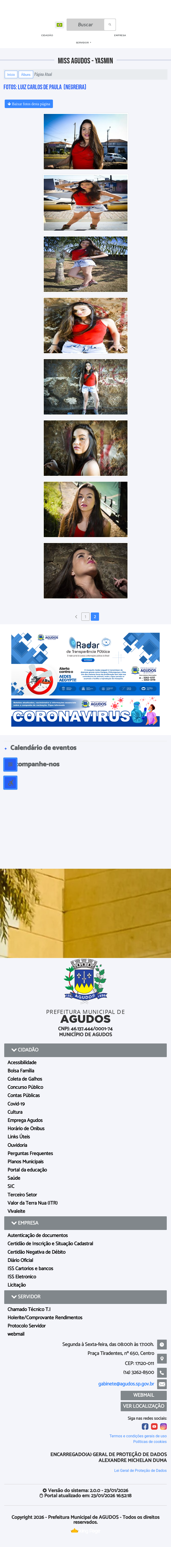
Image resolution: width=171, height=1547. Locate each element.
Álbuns (26, 74)
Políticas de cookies (150, 1441)
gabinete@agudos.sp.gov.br (126, 1384)
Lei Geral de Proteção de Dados (140, 1470)
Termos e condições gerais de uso (138, 1436)
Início (11, 74)
